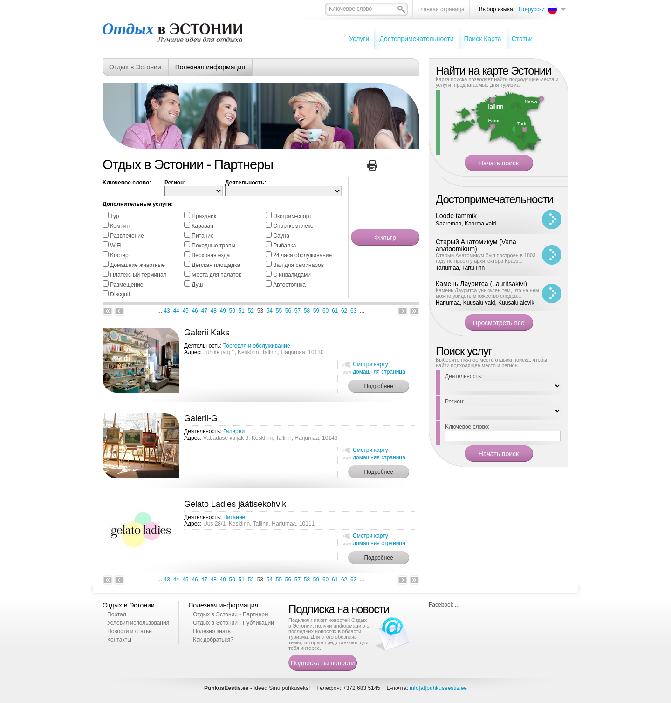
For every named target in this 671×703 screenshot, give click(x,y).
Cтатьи (522, 38)
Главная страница (441, 9)
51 (242, 310)
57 (297, 310)
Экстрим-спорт (292, 216)
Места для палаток (216, 275)
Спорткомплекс (293, 226)
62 (344, 310)
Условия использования (138, 623)
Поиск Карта (482, 38)
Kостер (119, 255)
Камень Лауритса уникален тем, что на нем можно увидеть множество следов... (487, 293)
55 (279, 310)
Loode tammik (456, 215)
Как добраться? (213, 639)
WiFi (115, 245)
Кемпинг (120, 226)
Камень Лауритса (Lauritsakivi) (481, 283)
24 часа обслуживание (302, 255)
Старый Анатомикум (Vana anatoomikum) (476, 245)
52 (251, 310)
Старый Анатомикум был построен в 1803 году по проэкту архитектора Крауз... (485, 258)
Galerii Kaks (206, 332)
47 (204, 310)
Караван (202, 226)
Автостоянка (289, 284)
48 (214, 310)
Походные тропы (213, 245)
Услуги (359, 38)
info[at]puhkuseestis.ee (438, 688)
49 (223, 310)
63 (353, 310)
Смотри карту (370, 364)
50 (232, 310)
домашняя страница (379, 372)
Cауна (281, 235)
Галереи (234, 431)
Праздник (204, 216)
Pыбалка (284, 245)
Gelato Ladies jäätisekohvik (235, 504)
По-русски (532, 9)
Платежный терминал (138, 275)
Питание (202, 235)
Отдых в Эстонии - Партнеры (230, 614)
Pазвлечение (127, 235)
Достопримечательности (416, 38)
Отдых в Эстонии (135, 67)
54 (270, 310)
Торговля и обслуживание (256, 345)
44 (176, 310)
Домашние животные (137, 265)
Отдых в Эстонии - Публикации (233, 623)
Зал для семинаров (298, 265)
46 (195, 310)
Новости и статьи (129, 631)
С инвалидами (292, 275)
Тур (114, 216)
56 (288, 310)
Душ (197, 284)
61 (335, 310)
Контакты (119, 639)
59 (316, 310)
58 (307, 310)
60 (325, 310)
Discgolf (120, 294)
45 (185, 310)
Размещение (126, 284)
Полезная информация (210, 67)
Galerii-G (201, 418)
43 (167, 310)
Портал (116, 614)
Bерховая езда (211, 255)
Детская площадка (216, 265)
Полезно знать (212, 631)
